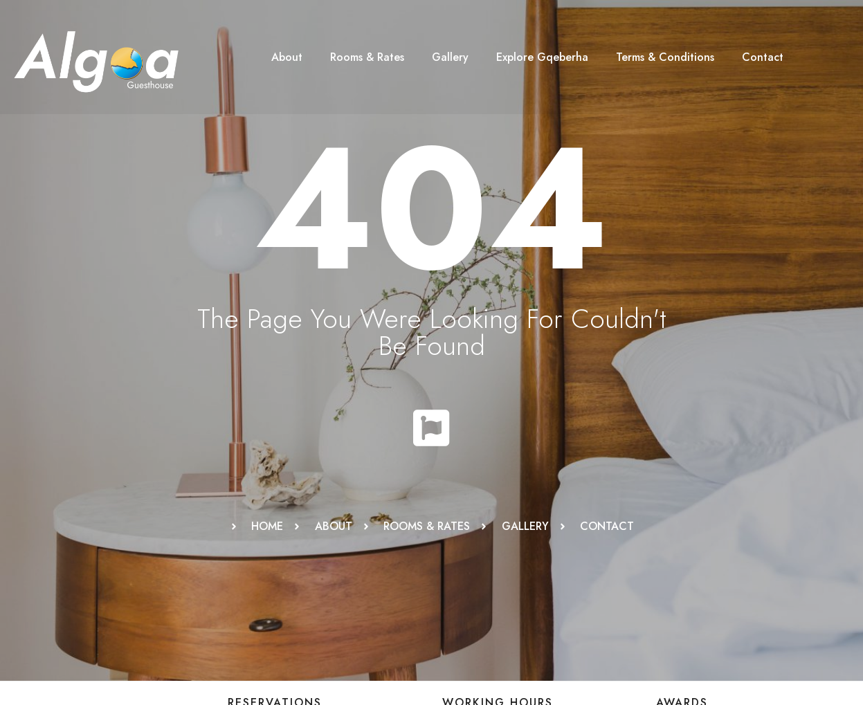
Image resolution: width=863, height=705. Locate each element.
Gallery (450, 57)
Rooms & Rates (367, 57)
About (286, 57)
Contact (762, 57)
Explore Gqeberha (542, 57)
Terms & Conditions (665, 57)
